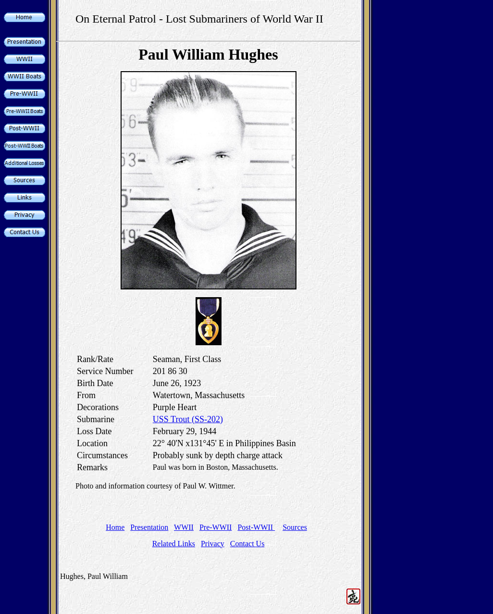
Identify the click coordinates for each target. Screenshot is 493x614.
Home (115, 527)
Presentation (149, 527)
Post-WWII (256, 527)
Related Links (173, 543)
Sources (295, 527)
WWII (184, 527)
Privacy (212, 543)
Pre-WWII (215, 527)
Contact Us (247, 543)
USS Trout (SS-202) (188, 419)
